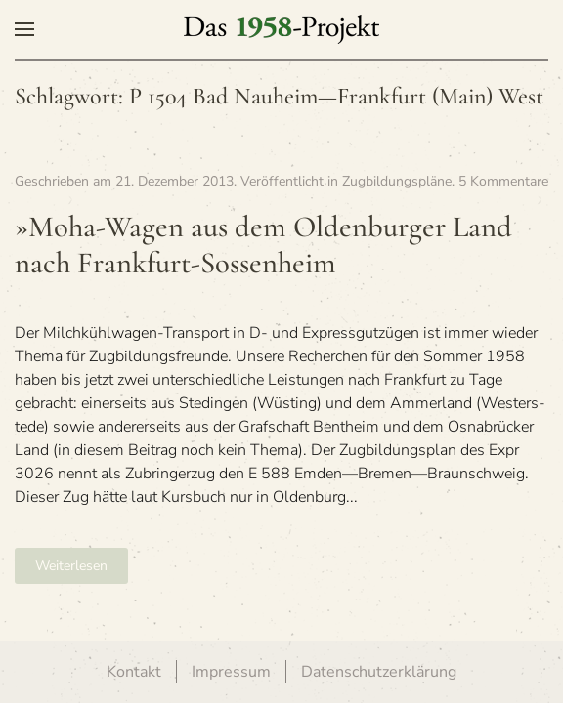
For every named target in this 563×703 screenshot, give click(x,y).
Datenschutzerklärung (378, 671)
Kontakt (134, 671)
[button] (24, 29)
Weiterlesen (71, 566)
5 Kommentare (503, 181)
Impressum (231, 671)
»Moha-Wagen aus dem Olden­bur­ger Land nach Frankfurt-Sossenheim (263, 245)
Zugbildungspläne (397, 181)
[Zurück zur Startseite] (281, 29)
